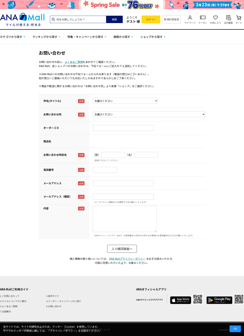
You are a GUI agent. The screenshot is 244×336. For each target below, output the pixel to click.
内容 (46, 208)
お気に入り (215, 22)
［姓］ (97, 155)
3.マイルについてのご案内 (13, 301)
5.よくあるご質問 (8, 306)
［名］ (129, 155)
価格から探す (121, 37)
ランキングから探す (44, 37)
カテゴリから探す (11, 37)
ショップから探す (151, 37)
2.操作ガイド (52, 295)
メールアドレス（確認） (57, 196)
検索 (114, 19)
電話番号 (48, 170)
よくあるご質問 (74, 62)
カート (238, 22)
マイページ (190, 22)
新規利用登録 (171, 19)
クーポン (202, 22)
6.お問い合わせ (53, 306)
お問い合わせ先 (52, 114)
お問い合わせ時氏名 (55, 155)
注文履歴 (228, 22)
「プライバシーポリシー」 (62, 330)
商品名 (47, 141)
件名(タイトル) (52, 101)
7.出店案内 (5, 311)
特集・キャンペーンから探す (85, 37)
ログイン (151, 19)
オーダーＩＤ (51, 128)
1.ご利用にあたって (9, 295)
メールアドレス (52, 183)
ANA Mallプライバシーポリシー (127, 258)
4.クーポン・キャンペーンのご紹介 (63, 301)
